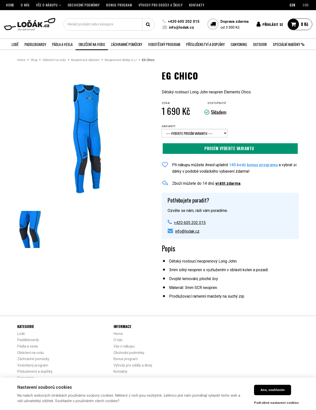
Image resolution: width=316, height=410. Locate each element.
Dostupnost (217, 103)
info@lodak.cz (181, 27)
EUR (306, 4)
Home (21, 60)
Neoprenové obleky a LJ (121, 60)
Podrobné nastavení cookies (276, 403)
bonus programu (262, 165)
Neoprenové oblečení (85, 60)
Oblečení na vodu (54, 60)
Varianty (169, 126)
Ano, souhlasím (272, 390)
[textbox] (108, 24)
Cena (166, 103)
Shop (34, 60)
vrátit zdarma (227, 183)
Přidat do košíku (230, 148)
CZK (292, 4)
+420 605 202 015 (183, 21)
